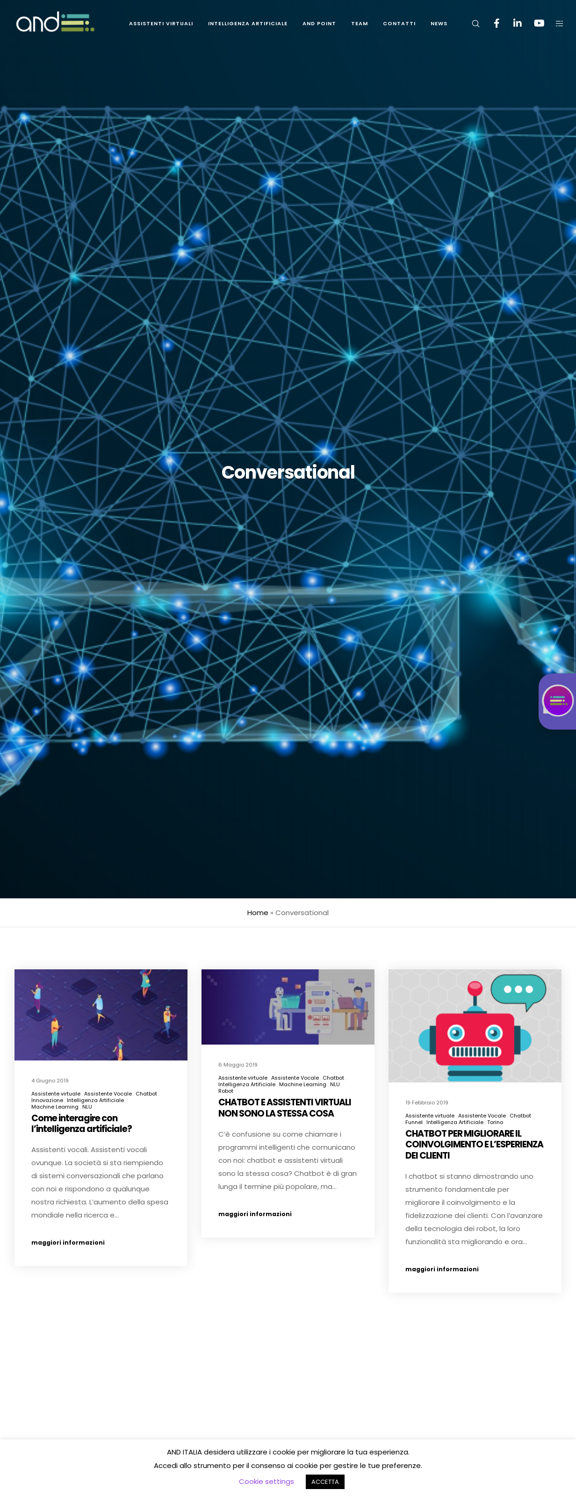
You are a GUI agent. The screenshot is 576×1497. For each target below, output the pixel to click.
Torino (495, 1135)
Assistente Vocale (108, 1093)
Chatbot (146, 1093)
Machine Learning (55, 1106)
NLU (87, 1106)
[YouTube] (532, 23)
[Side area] (553, 23)
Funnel (414, 1135)
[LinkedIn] (511, 23)
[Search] (469, 23)
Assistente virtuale (55, 1093)
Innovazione (47, 1100)
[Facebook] (490, 23)
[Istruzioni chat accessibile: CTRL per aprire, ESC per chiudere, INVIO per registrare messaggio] (557, 701)
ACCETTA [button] (325, 1481)
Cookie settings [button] (266, 1481)
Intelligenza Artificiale (95, 1100)
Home (257, 912)
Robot (225, 1092)
